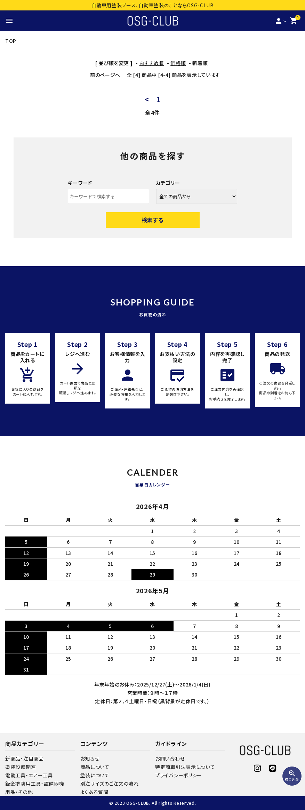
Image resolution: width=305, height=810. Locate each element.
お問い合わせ (170, 758)
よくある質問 (94, 791)
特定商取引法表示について (185, 766)
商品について (95, 766)
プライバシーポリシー (178, 775)
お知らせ (89, 758)
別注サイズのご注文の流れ (109, 783)
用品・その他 (19, 791)
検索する (153, 220)
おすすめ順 (151, 62)
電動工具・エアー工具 (29, 775)
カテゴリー (168, 182)
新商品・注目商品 (24, 758)
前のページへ (105, 74)
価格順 (178, 62)
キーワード (80, 182)
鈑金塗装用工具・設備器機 (34, 783)
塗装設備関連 (20, 766)
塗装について (95, 775)
